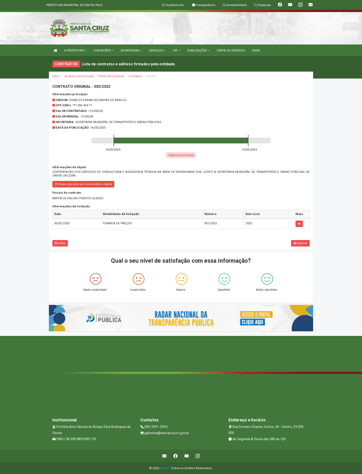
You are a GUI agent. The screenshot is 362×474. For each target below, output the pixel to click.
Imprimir (300, 243)
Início (56, 76)
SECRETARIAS (131, 50)
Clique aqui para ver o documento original (83, 184)
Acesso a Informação (79, 76)
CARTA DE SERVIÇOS (231, 50)
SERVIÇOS (157, 50)
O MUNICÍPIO (104, 50)
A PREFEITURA (75, 50)
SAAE (256, 50)
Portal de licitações (111, 76)
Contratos (135, 76)
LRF (177, 50)
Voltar (60, 243)
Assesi (164, 468)
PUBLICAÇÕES (198, 50)
